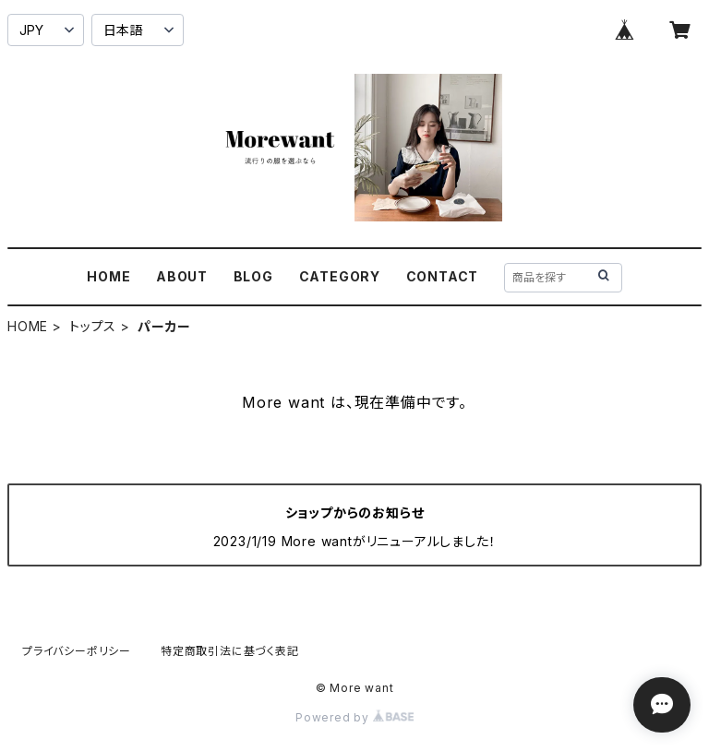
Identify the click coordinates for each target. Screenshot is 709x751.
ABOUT (182, 276)
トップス (92, 326)
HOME (108, 276)
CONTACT (442, 276)
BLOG (253, 276)
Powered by (354, 717)
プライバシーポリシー (76, 651)
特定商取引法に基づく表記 (230, 651)
